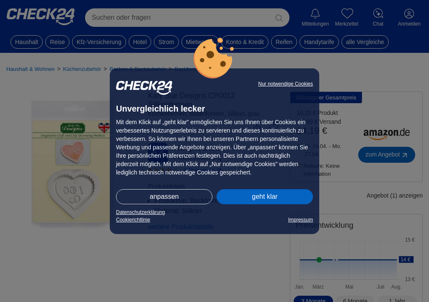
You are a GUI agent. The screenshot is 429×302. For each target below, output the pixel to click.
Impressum (300, 220)
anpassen (164, 196)
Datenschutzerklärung (140, 212)
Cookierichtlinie (133, 220)
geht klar (264, 196)
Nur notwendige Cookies (285, 84)
